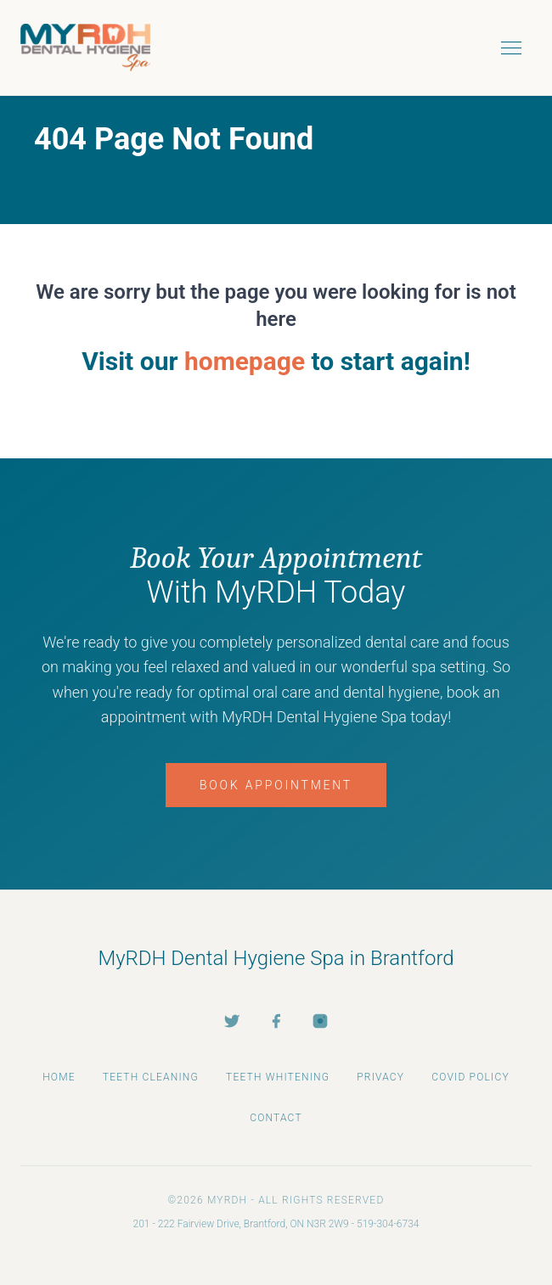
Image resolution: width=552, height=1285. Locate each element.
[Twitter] (231, 1021)
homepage (244, 361)
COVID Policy (470, 1077)
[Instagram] (320, 1021)
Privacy (380, 1077)
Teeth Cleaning (151, 1077)
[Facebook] (276, 1021)
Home (59, 1077)
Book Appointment (276, 785)
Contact (276, 1118)
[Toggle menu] (511, 47)
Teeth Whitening (278, 1077)
